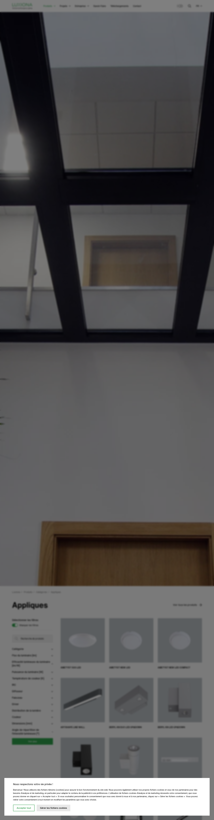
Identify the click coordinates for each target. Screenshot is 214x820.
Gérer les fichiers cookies (53, 808)
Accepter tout (24, 808)
